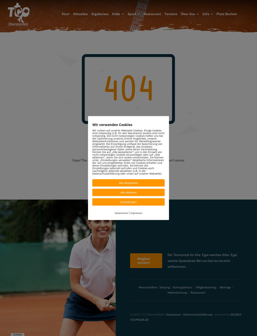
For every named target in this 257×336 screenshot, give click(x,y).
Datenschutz (121, 212)
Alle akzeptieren (128, 182)
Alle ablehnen (128, 192)
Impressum (136, 212)
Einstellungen (128, 201)
